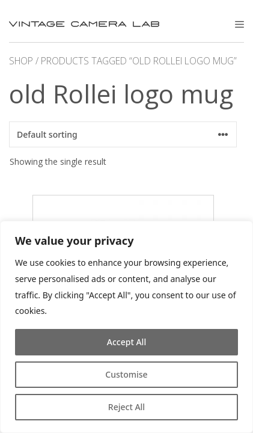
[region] (126, 327)
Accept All (126, 342)
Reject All (126, 407)
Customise (126, 374)
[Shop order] (123, 134)
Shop (21, 60)
